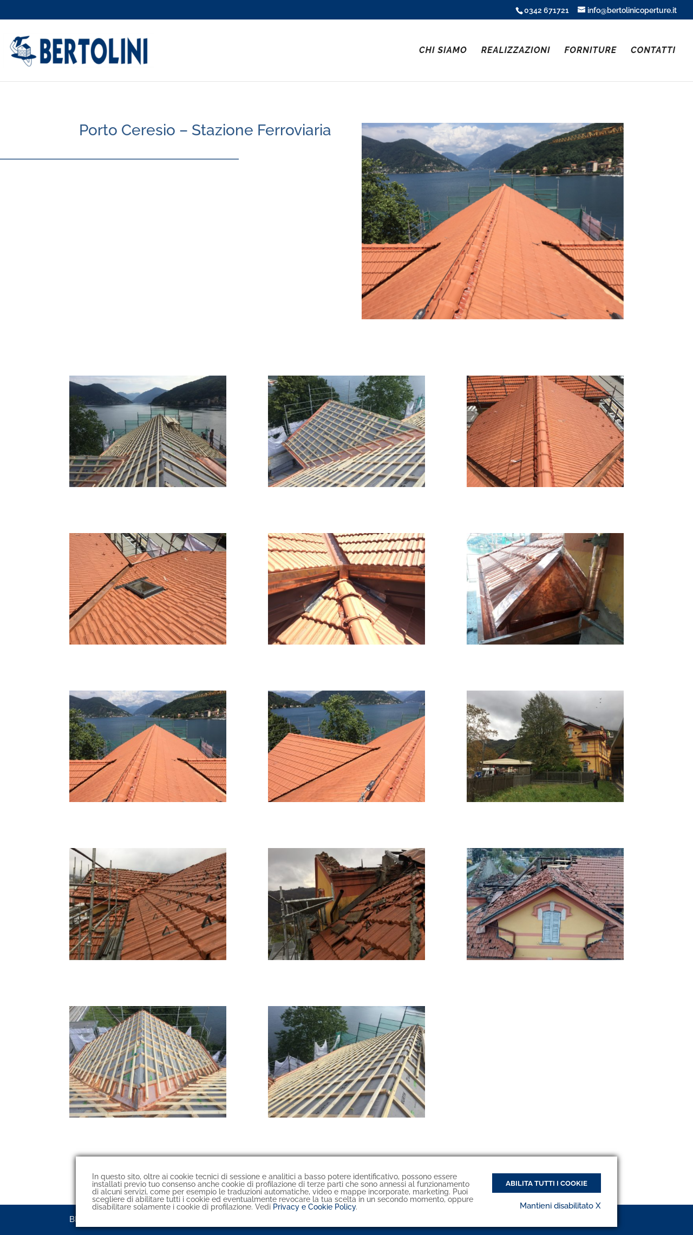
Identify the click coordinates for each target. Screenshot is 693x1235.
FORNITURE (591, 51)
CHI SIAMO (443, 51)
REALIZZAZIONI (516, 51)
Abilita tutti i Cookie (546, 1183)
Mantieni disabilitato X (560, 1206)
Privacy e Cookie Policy (314, 1207)
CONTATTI (653, 51)
